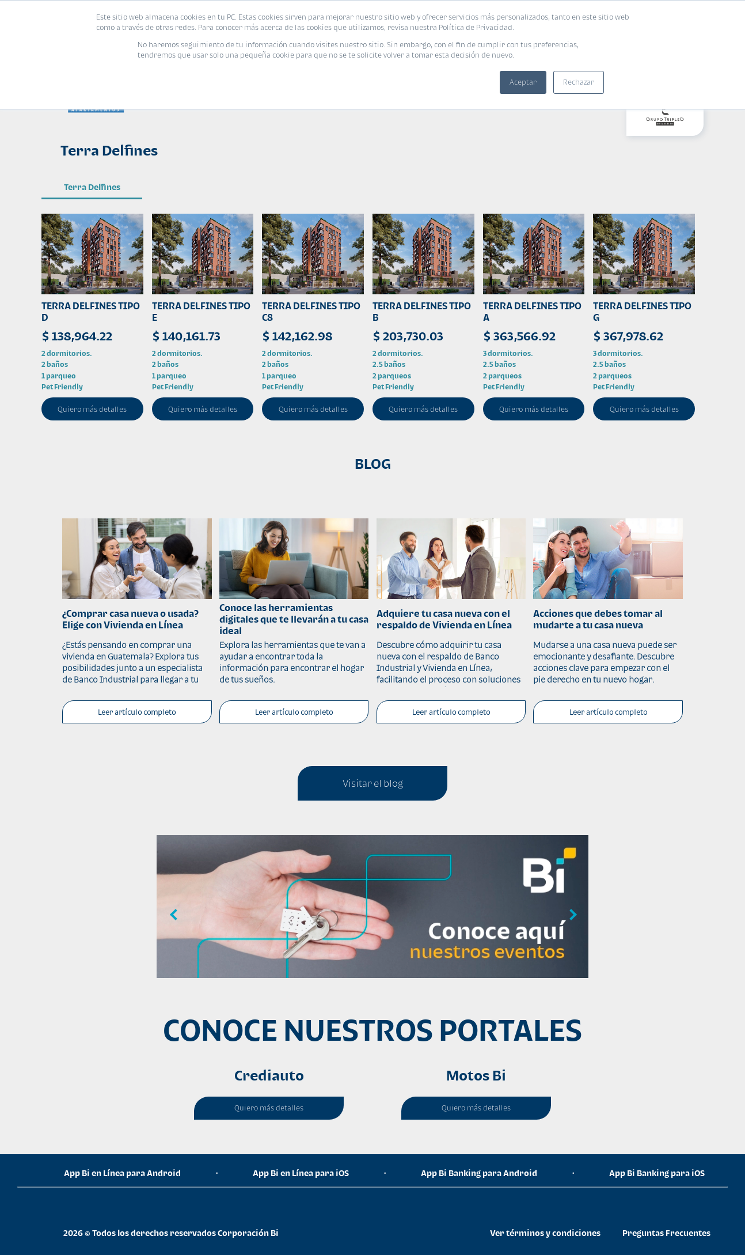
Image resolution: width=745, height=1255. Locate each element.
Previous (174, 915)
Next (571, 915)
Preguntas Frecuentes (666, 1233)
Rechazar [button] (578, 82)
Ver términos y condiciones (545, 1233)
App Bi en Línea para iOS (301, 1173)
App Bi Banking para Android (479, 1173)
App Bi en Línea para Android (122, 1173)
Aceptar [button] (523, 82)
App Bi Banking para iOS (657, 1173)
